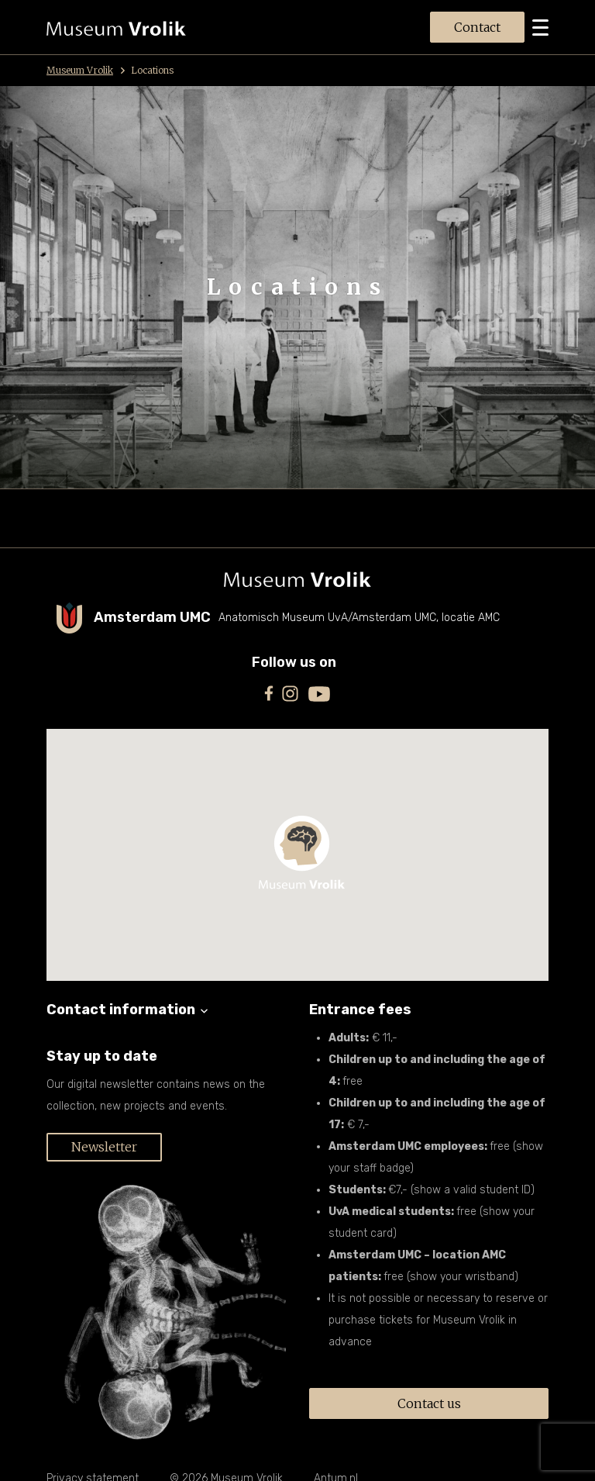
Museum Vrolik (85, 70)
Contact (477, 27)
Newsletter (104, 1147)
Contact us (429, 1403)
